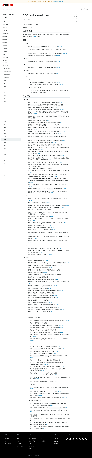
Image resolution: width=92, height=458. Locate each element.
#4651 (60, 248)
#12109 (53, 210)
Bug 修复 (35, 36)
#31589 (59, 133)
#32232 (61, 102)
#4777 (37, 379)
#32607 (49, 323)
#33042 (55, 107)
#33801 (34, 336)
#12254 (54, 230)
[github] (67, 439)
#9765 (62, 207)
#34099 (56, 176)
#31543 (60, 46)
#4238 (50, 267)
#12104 (58, 61)
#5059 (62, 366)
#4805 (40, 252)
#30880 (66, 125)
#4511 (51, 312)
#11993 (33, 220)
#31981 (61, 125)
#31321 (64, 140)
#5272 (39, 416)
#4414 (62, 309)
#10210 (49, 225)
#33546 (32, 340)
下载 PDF (27, 19)
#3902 (50, 300)
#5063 (45, 428)
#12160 (67, 205)
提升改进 (75, 19)
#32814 (54, 142)
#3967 (56, 297)
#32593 (58, 55)
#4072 (29, 283)
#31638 (37, 118)
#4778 (50, 302)
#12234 (52, 227)
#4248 (62, 360)
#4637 (67, 407)
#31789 (63, 131)
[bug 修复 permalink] (31, 96)
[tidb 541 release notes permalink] (50, 15)
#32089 (62, 109)
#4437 (67, 263)
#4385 (62, 84)
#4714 (57, 381)
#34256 (65, 53)
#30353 (62, 155)
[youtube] (85, 439)
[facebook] (76, 439)
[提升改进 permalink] (31, 40)
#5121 (33, 420)
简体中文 (85, 9)
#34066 (35, 238)
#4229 (63, 274)
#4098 (50, 277)
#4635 (32, 357)
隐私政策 (25, 455)
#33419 (62, 332)
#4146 (45, 272)
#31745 (35, 129)
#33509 (42, 149)
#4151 (57, 279)
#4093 (56, 286)
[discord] (82, 439)
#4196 (46, 260)
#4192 (59, 307)
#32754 (30, 186)
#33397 (40, 153)
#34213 (65, 397)
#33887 (30, 51)
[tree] (11, 98)
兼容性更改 (75, 16)
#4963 (43, 370)
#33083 (35, 113)
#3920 (61, 290)
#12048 (47, 214)
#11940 (52, 216)
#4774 (59, 346)
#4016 (56, 293)
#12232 (30, 200)
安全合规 (31, 455)
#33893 (31, 182)
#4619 (51, 405)
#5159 (47, 424)
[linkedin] (73, 439)
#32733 (32, 389)
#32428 (62, 122)
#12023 (48, 203)
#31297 (52, 193)
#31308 (64, 188)
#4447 (56, 351)
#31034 (59, 330)
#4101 (49, 288)
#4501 (46, 364)
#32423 (66, 320)
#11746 (64, 223)
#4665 (58, 82)
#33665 (43, 166)
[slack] (79, 439)
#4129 (57, 73)
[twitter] (70, 439)
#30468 (30, 138)
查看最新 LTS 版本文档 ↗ (58, 1)
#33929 (50, 159)
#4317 (31, 412)
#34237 (30, 172)
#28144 (40, 395)
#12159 (29, 234)
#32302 (65, 105)
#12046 (30, 242)
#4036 (55, 295)
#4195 (60, 265)
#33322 (61, 327)
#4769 (55, 374)
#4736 (63, 349)
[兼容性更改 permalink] (33, 31)
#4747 (57, 304)
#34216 (60, 162)
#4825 (50, 254)
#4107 (48, 92)
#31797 (59, 391)
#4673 (58, 67)
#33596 (61, 325)
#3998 (62, 270)
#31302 (49, 120)
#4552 (54, 353)
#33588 (65, 145)
